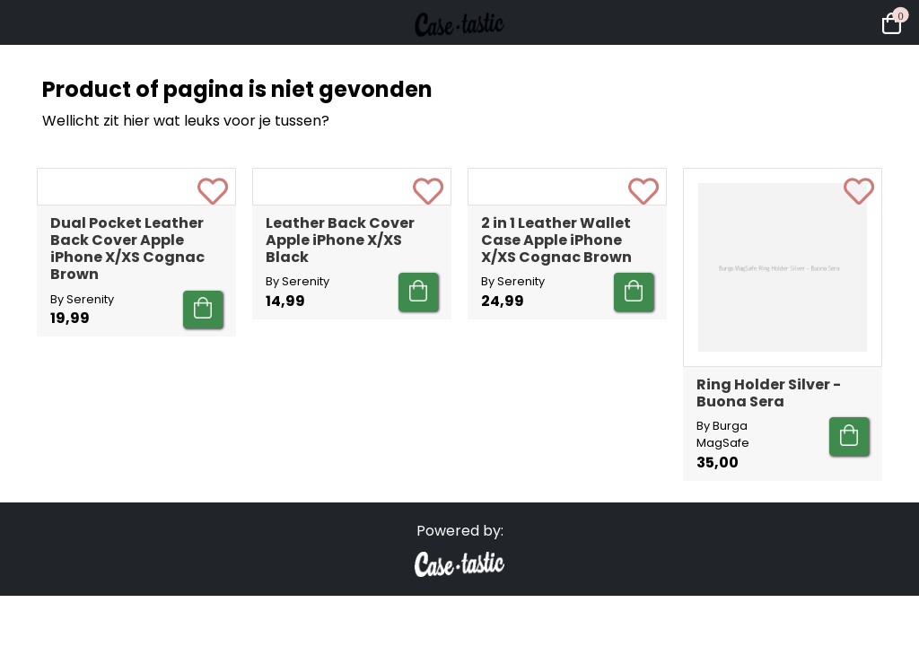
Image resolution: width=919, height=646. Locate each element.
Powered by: (459, 547)
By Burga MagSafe (722, 434)
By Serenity (82, 460)
